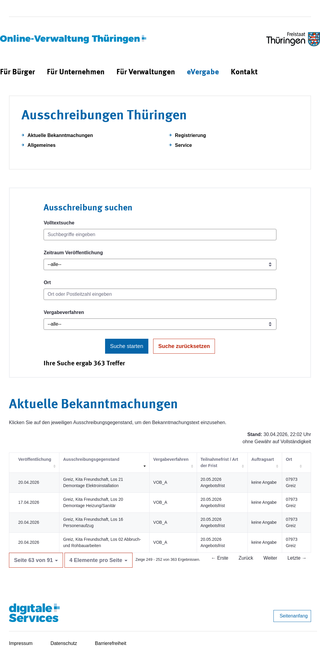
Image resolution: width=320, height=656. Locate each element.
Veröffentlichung (34, 459)
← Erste (219, 557)
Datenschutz (63, 643)
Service (183, 145)
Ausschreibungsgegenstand (91, 459)
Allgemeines (41, 145)
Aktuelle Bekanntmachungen (60, 135)
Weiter (270, 557)
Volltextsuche (59, 222)
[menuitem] (17, 72)
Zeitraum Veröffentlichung (73, 252)
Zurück (246, 557)
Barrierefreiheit (110, 643)
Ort (47, 282)
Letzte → (297, 557)
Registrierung (190, 135)
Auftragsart (262, 459)
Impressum (21, 643)
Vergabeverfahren (64, 312)
